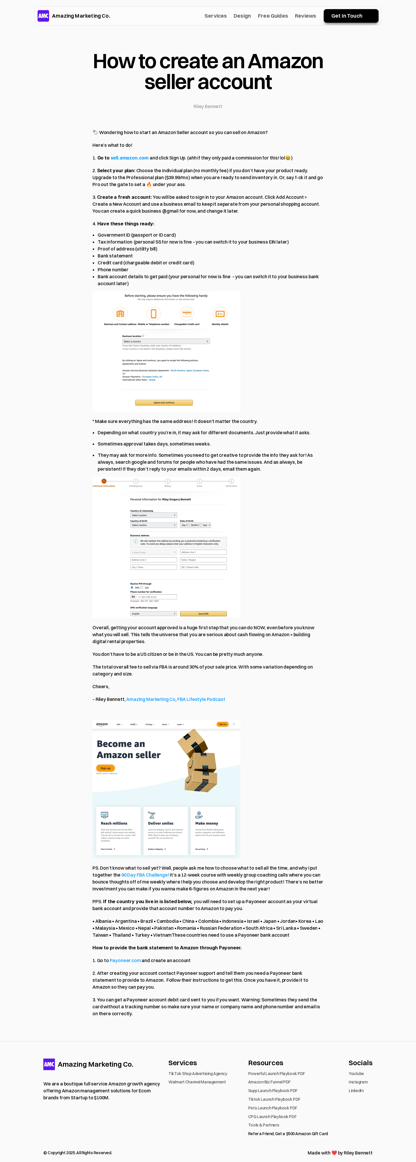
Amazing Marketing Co (150, 699)
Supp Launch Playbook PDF (273, 1090)
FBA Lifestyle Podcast (201, 699)
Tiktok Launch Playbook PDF (274, 1099)
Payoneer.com (125, 960)
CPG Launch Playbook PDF (272, 1116)
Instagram (358, 1082)
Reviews (305, 15)
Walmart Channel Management (197, 1082)
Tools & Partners (263, 1125)
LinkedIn (356, 1090)
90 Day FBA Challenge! (145, 875)
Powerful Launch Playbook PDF (276, 1073)
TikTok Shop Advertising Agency (197, 1073)
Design (242, 15)
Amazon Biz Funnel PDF (269, 1082)
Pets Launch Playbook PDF (272, 1108)
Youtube (356, 1073)
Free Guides (273, 15)
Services (216, 15)
